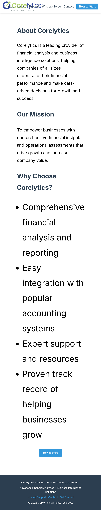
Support (34, 6)
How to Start (87, 6)
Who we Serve (51, 6)
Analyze (9, 6)
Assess (21, 6)
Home (31, 497)
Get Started (67, 497)
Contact (69, 6)
